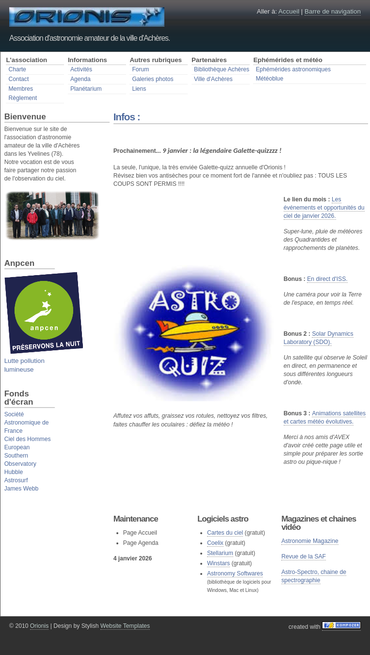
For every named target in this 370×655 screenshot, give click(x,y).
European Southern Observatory (20, 455)
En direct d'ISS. (327, 279)
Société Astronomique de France (26, 422)
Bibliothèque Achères (221, 69)
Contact (18, 79)
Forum (140, 69)
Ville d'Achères (213, 79)
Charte (17, 69)
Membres (20, 88)
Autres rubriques (155, 60)
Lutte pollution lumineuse (43, 360)
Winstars (218, 563)
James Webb (21, 488)
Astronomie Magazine (309, 541)
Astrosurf (16, 480)
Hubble (13, 472)
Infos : (126, 116)
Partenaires (209, 60)
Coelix (215, 543)
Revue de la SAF (303, 556)
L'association (26, 60)
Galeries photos (152, 79)
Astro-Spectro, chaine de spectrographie (313, 576)
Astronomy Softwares (235, 573)
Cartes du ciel (225, 532)
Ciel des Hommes (27, 439)
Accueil (288, 11)
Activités (81, 69)
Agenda (80, 79)
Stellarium (220, 553)
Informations (87, 60)
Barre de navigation (333, 11)
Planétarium (86, 88)
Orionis (39, 625)
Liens (139, 88)
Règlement (22, 98)
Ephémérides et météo (287, 60)
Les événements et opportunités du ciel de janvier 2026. (324, 207)
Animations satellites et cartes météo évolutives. (325, 417)
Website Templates (125, 625)
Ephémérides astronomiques (293, 69)
